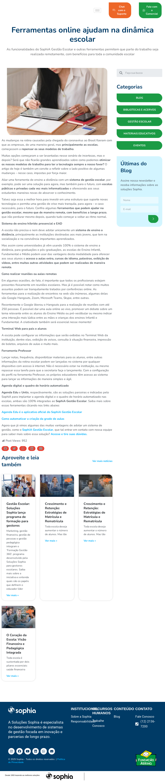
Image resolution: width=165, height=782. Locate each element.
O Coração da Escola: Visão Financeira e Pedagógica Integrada (16, 644)
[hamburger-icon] (97, 10)
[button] (5, 448)
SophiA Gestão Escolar (37, 430)
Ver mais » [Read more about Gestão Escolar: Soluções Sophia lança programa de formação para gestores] (12, 595)
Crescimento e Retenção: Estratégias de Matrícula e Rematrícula (56, 512)
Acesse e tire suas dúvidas (68, 434)
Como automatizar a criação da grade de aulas (33, 419)
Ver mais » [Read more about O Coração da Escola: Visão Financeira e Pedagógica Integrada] (12, 676)
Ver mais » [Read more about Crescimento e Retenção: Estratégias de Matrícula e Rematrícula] (51, 541)
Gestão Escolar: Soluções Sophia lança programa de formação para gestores (18, 515)
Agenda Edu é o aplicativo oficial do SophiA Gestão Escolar (42, 412)
